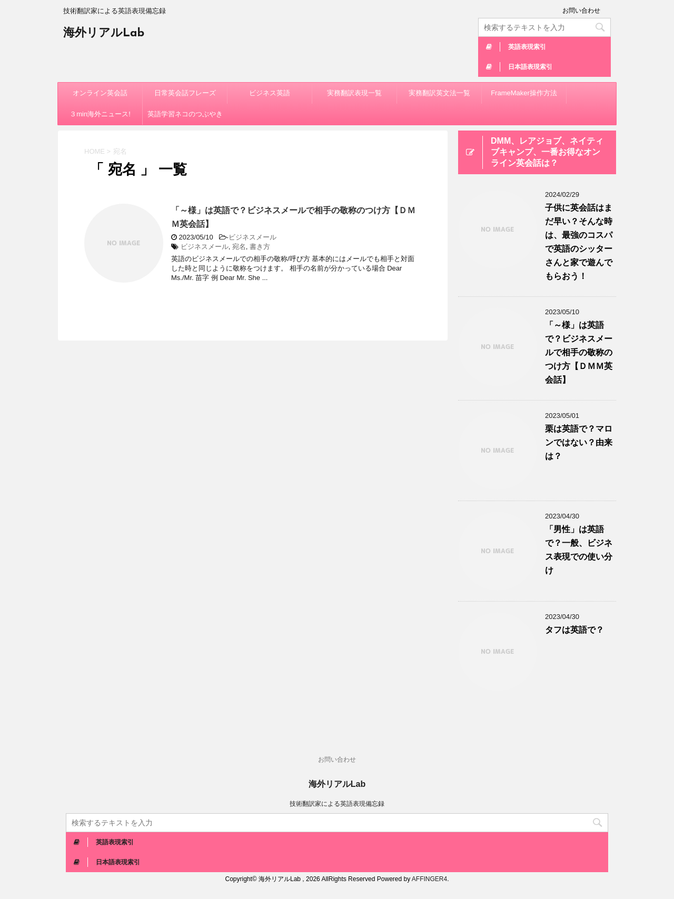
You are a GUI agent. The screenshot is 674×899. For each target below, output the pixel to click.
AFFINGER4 (429, 879)
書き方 (260, 247)
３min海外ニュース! (100, 114)
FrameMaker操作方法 (524, 93)
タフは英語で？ (574, 629)
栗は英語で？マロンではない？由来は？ (578, 442)
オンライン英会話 (100, 93)
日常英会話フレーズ (185, 93)
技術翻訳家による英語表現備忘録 (337, 803)
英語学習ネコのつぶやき (185, 114)
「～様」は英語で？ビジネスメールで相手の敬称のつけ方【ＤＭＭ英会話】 (578, 352)
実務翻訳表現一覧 (354, 93)
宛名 (239, 247)
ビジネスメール (252, 237)
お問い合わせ (581, 10)
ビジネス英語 (269, 93)
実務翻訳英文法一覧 (439, 93)
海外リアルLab (103, 33)
